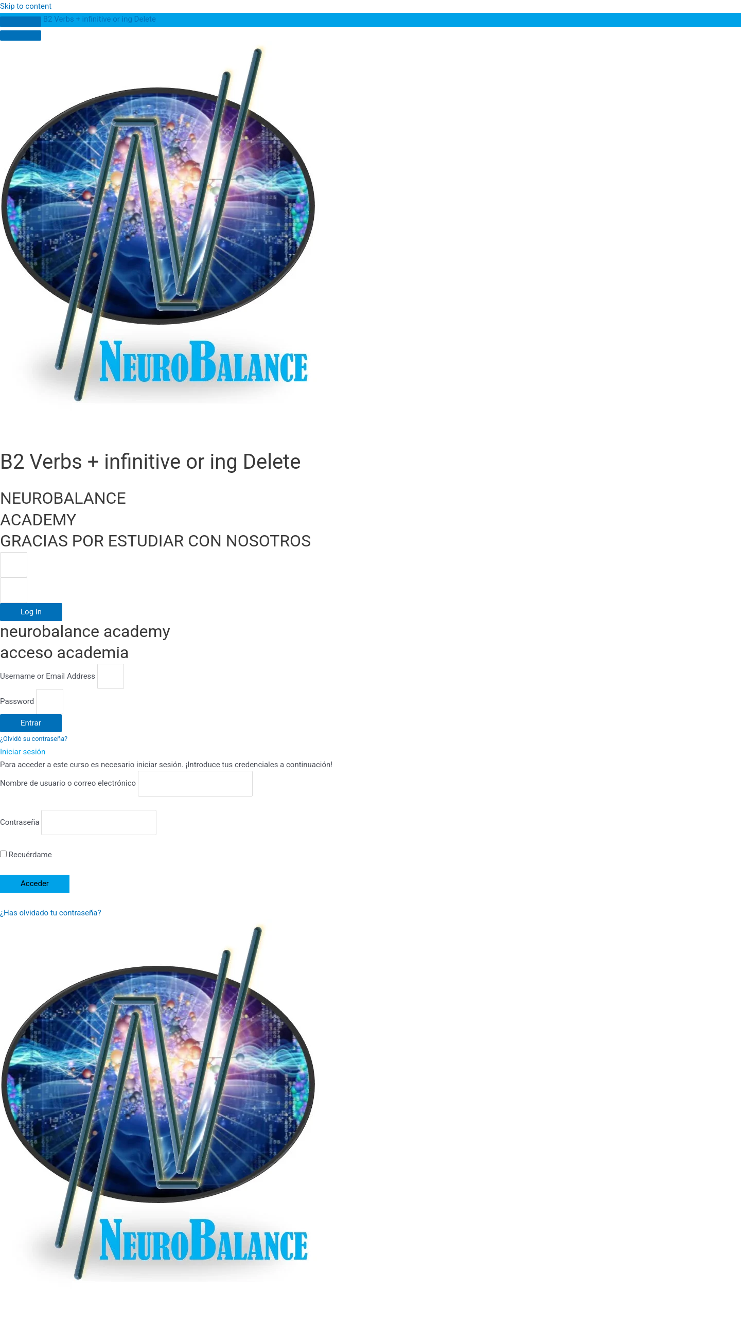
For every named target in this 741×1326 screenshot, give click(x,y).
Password (17, 701)
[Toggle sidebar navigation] (20, 21)
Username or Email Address (47, 676)
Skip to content (25, 6)
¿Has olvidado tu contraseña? (50, 912)
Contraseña (20, 822)
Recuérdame (26, 854)
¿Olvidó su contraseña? (33, 738)
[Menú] (20, 35)
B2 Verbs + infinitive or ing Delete (99, 19)
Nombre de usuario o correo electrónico (68, 783)
